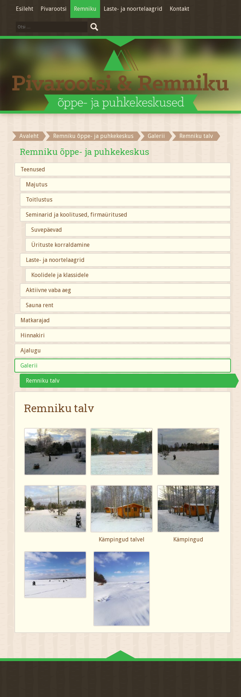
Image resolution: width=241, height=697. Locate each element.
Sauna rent (39, 305)
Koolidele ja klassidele (60, 275)
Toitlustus (39, 199)
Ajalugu (30, 350)
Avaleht (29, 136)
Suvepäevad (46, 229)
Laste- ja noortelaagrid (133, 8)
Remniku (85, 8)
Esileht (24, 8)
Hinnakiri (32, 335)
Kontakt (179, 8)
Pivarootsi (54, 8)
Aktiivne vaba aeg (48, 290)
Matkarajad (35, 320)
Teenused (32, 169)
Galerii (156, 136)
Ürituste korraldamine (60, 244)
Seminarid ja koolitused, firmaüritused (76, 214)
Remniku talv (43, 380)
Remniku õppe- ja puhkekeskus (93, 136)
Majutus (36, 184)
